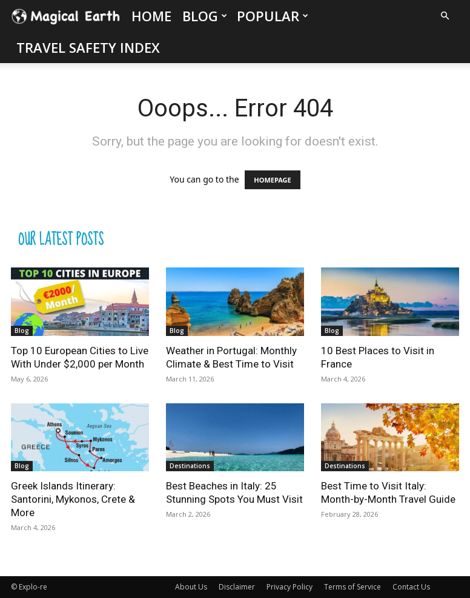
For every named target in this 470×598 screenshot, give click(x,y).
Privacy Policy (289, 587)
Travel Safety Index (88, 47)
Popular (272, 16)
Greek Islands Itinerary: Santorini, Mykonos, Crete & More (73, 499)
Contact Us (411, 587)
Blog (204, 16)
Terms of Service (352, 587)
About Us (191, 587)
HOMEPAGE (272, 179)
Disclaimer (237, 587)
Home (151, 16)
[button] (444, 16)
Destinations (190, 466)
